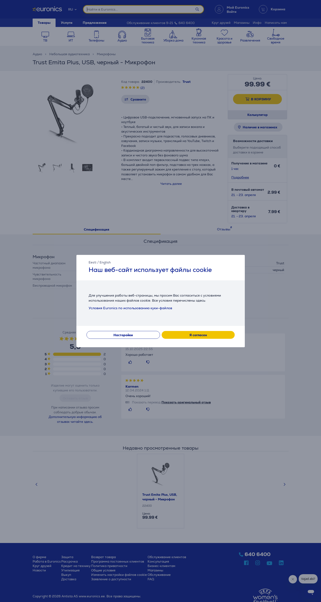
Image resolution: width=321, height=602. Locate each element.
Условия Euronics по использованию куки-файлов (130, 308)
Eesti (92, 262)
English (105, 262)
